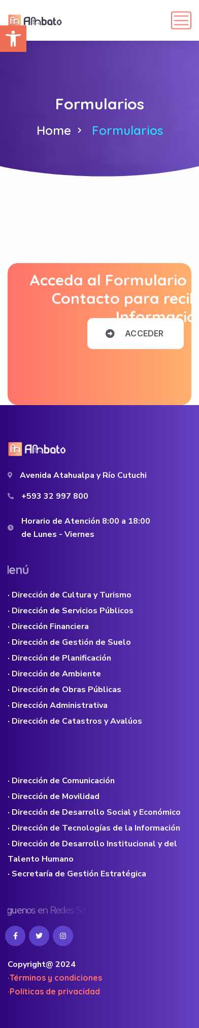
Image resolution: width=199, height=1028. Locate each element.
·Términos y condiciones (55, 978)
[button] (13, 38)
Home (54, 130)
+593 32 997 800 (54, 496)
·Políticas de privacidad (54, 991)
